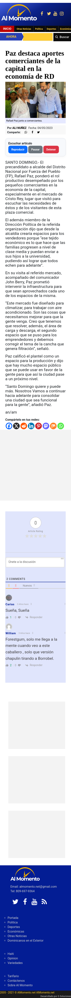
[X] (16, 426)
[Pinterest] (38, 426)
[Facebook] (9, 426)
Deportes (51, 29)
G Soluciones (64, 996)
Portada (13, 918)
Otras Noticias (24, 29)
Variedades (15, 963)
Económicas (16, 931)
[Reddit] (23, 426)
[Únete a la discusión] (35, 562)
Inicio (7, 28)
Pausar (35, 149)
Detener (51, 149)
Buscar (64, 37)
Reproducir (17, 149)
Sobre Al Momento (20, 985)
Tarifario (13, 976)
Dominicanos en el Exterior (26, 940)
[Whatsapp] (60, 426)
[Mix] (53, 426)
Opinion (13, 958)
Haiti (11, 954)
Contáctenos (16, 980)
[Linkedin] (31, 426)
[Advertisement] (35, 465)
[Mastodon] (46, 426)
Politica (39, 29)
